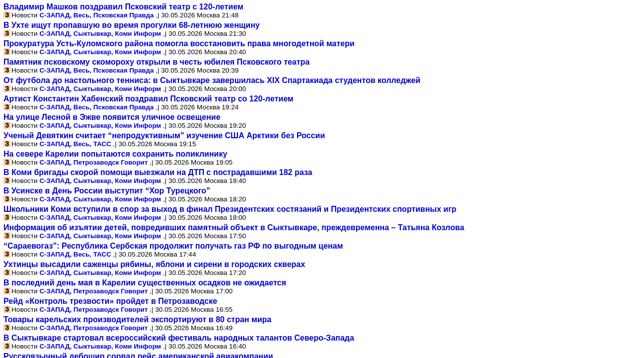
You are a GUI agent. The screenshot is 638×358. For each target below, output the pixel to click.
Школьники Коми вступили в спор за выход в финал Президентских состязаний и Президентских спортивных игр (230, 209)
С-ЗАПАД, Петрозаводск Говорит (93, 162)
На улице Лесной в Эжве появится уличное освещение (112, 117)
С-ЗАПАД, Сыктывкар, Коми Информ (100, 33)
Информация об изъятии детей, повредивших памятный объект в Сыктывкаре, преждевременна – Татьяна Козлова (233, 227)
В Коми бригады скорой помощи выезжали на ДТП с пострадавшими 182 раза (157, 172)
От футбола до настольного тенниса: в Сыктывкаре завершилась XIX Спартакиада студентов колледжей (211, 80)
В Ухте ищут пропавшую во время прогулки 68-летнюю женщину (131, 25)
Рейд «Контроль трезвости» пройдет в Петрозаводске (110, 301)
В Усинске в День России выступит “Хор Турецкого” (106, 190)
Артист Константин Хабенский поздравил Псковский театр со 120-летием (148, 98)
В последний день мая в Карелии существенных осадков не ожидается (144, 282)
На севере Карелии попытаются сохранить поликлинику (115, 154)
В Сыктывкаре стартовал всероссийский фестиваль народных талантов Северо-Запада (178, 338)
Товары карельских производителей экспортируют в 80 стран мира (137, 319)
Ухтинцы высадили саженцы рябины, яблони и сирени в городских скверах (154, 264)
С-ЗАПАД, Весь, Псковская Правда (96, 15)
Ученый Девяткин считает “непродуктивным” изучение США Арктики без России (164, 135)
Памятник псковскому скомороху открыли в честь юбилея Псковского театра (156, 62)
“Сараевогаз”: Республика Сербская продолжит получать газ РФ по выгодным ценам (173, 246)
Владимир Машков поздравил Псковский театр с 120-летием (123, 6)
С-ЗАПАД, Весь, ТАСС (75, 144)
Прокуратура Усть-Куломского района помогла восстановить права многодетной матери (179, 43)
